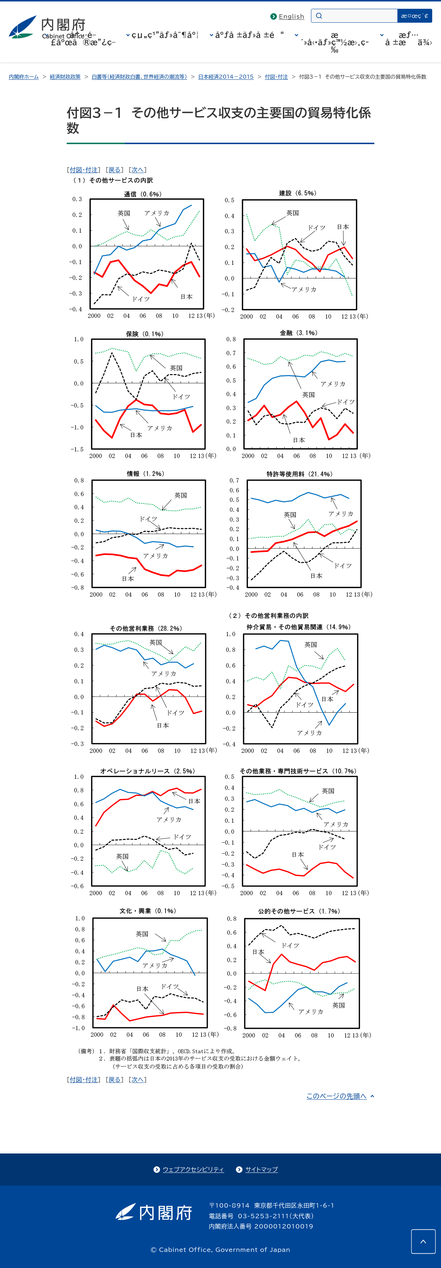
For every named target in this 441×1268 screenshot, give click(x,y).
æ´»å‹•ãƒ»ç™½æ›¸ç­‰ (334, 42)
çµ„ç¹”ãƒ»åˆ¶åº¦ (165, 34)
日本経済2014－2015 (225, 76)
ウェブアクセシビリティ (193, 1170)
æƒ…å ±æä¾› (408, 38)
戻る (115, 170)
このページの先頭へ (337, 1096)
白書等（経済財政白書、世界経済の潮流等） (139, 76)
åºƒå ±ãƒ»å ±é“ (249, 34)
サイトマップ (261, 1170)
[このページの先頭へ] (423, 1241)
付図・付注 (276, 76)
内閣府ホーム (23, 76)
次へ (138, 170)
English (292, 16)
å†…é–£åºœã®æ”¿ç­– (82, 38)
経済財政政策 (65, 76)
